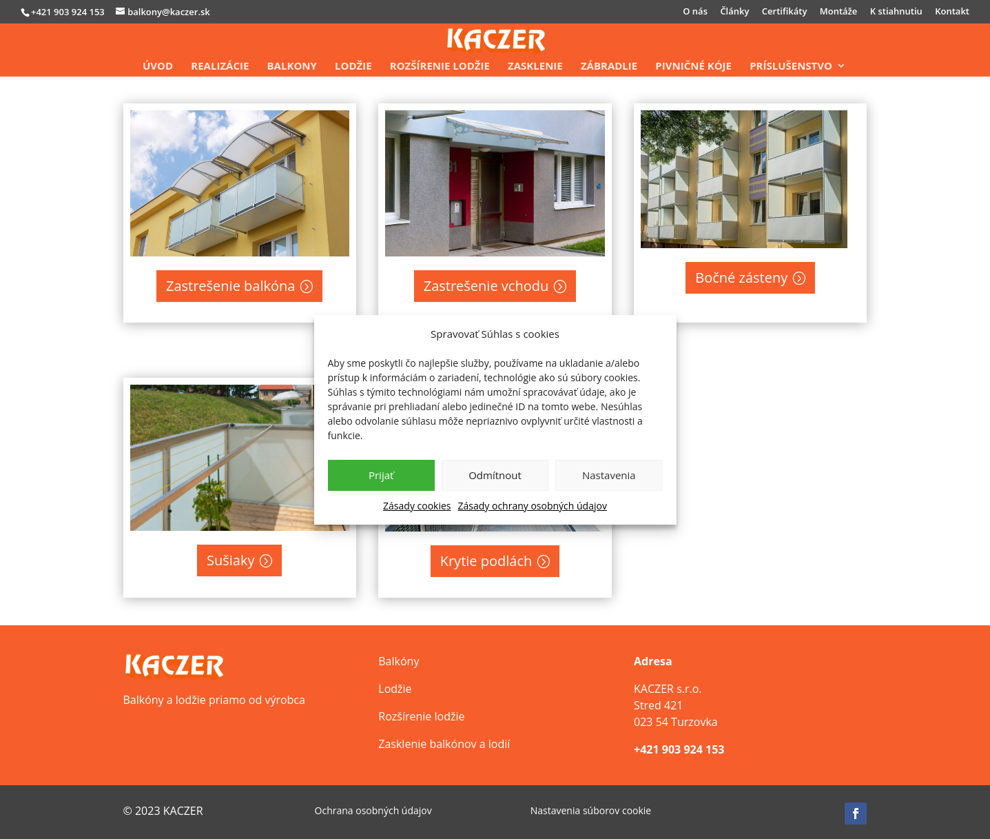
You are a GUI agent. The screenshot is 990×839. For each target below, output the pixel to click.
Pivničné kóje (693, 66)
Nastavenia (609, 475)
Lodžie (353, 66)
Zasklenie (535, 66)
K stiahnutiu (896, 12)
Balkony (292, 66)
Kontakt (952, 12)
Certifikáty (784, 12)
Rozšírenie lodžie (440, 66)
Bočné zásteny (741, 277)
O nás (695, 12)
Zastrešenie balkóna (230, 285)
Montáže (839, 12)
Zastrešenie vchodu (486, 285)
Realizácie (220, 66)
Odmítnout (495, 475)
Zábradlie (609, 66)
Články (734, 12)
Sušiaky (230, 560)
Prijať (381, 475)
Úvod (158, 66)
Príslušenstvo (791, 66)
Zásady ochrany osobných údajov (532, 505)
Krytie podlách (486, 561)
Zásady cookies (417, 505)
